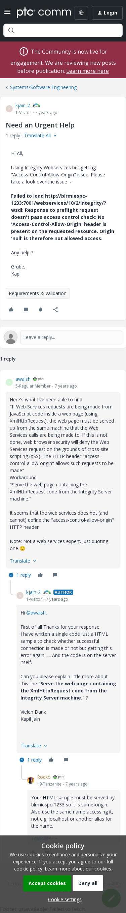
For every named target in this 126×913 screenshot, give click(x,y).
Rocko (44, 777)
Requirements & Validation (38, 293)
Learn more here (87, 71)
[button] (7, 14)
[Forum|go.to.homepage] (39, 12)
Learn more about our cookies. (78, 868)
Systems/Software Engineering (43, 87)
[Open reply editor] (63, 337)
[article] (63, 477)
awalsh (23, 379)
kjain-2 (22, 105)
